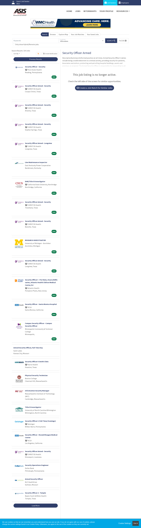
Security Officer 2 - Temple (35, 493)
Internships (89, 11)
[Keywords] (36, 40)
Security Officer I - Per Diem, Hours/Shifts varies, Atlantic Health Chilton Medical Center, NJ (41, 282)
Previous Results (35, 59)
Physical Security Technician (36, 375)
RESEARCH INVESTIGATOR (35, 240)
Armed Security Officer (34, 479)
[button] (122, 40)
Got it (136, 523)
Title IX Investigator (33, 407)
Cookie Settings (124, 523)
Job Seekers (110, 2)
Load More (36, 505)
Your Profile (107, 11)
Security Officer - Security (35, 67)
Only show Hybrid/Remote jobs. (27, 44)
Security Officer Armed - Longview (38, 143)
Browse (53, 34)
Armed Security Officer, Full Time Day (28, 348)
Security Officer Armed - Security (38, 86)
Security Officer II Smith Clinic (37, 361)
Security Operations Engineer (36, 465)
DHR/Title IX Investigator (35, 181)
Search (44, 34)
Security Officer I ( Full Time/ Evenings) (40, 421)
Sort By (16, 54)
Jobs (77, 11)
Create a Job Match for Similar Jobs (94, 87)
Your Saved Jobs (93, 34)
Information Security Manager (37, 391)
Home (69, 11)
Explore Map (63, 34)
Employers (124, 2)
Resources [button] (122, 11)
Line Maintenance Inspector (36, 162)
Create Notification (50, 54)
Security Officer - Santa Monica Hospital (41, 304)
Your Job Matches (77, 34)
